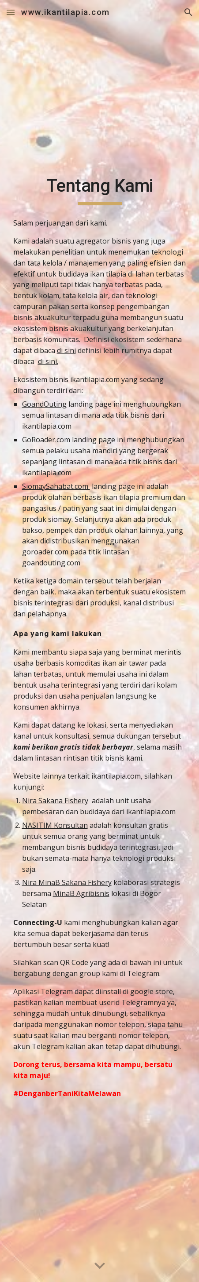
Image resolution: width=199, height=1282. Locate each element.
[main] (100, 190)
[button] (10, 12)
